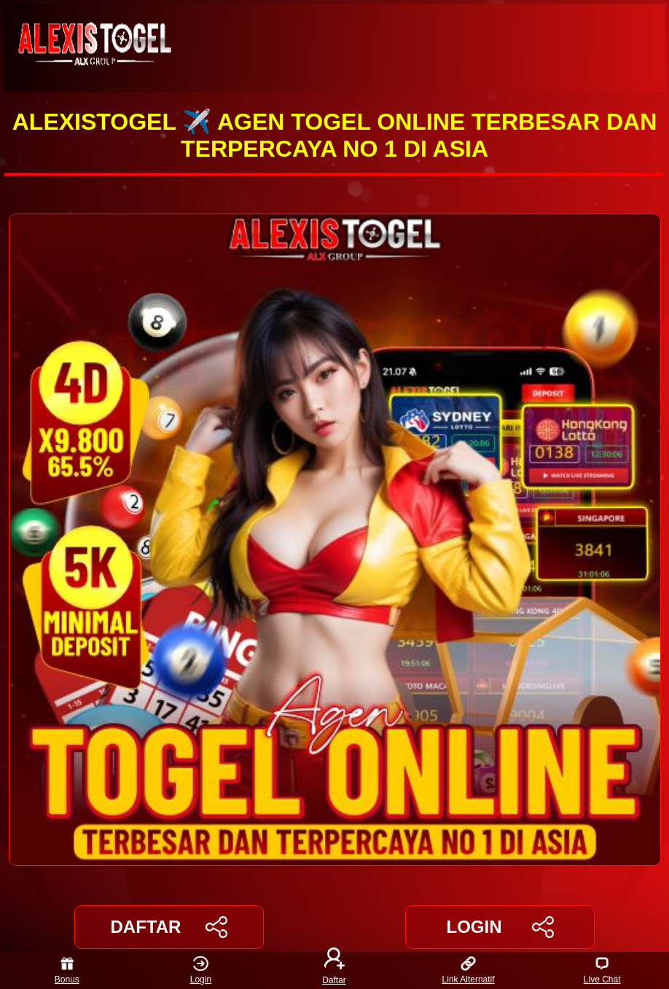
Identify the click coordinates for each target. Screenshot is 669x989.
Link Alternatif (468, 970)
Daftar (334, 970)
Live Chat (602, 970)
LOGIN (499, 927)
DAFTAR (169, 927)
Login (200, 970)
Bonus (67, 970)
